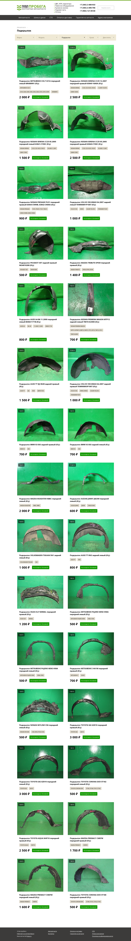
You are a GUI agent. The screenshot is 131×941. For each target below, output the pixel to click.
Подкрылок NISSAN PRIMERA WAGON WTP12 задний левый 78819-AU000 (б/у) (90, 320)
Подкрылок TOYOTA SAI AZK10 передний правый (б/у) (88, 726)
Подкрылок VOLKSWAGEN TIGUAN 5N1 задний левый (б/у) (40, 556)
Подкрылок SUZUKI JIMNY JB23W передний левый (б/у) (89, 500)
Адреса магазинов (98, 934)
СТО (93, 931)
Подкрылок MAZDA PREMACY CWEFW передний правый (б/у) (86, 839)
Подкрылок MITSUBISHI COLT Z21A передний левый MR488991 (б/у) (39, 82)
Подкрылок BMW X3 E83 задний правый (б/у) (39, 444)
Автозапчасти (21, 27)
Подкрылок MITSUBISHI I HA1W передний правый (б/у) (89, 669)
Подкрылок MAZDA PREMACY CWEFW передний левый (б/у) (35, 896)
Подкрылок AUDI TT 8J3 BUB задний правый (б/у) (39, 385)
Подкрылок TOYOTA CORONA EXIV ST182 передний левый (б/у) (88, 782)
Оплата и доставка (76, 931)
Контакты (51, 934)
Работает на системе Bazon (25, 934)
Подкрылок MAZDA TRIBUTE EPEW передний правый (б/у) (90, 264)
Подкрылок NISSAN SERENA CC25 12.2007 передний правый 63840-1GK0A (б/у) (88, 82)
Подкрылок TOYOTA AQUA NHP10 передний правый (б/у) (39, 839)
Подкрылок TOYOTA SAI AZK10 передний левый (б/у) (37, 782)
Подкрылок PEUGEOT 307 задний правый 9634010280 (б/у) (38, 264)
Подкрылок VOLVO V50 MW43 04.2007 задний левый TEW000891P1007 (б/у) (90, 203)
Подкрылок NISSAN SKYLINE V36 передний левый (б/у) (38, 726)
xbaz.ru (29, 936)
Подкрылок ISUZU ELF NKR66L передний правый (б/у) (37, 613)
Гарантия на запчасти (77, 934)
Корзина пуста (105, 8)
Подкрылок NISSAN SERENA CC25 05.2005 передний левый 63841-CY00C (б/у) (37, 142)
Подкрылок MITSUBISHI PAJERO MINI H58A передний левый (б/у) (89, 613)
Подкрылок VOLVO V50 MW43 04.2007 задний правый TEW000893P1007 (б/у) (90, 385)
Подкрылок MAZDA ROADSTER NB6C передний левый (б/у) (40, 500)
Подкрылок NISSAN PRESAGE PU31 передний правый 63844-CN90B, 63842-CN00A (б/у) (39, 203)
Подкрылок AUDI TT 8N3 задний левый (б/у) (90, 555)
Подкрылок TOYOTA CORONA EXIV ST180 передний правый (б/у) (88, 896)
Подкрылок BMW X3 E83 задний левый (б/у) (89, 444)
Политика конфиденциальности (102, 936)
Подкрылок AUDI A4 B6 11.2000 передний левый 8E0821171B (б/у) (38, 320)
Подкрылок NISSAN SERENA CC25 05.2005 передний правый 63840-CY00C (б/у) (88, 142)
